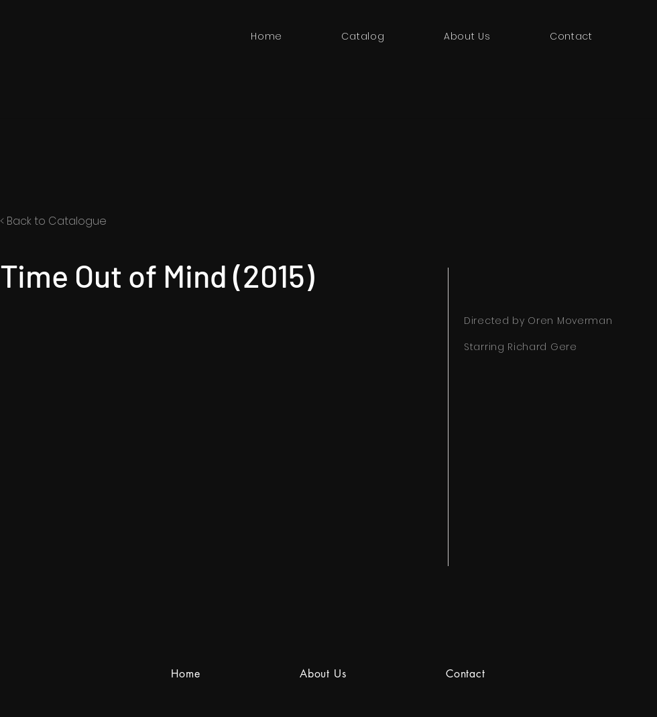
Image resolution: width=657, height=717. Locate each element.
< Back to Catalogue (53, 221)
